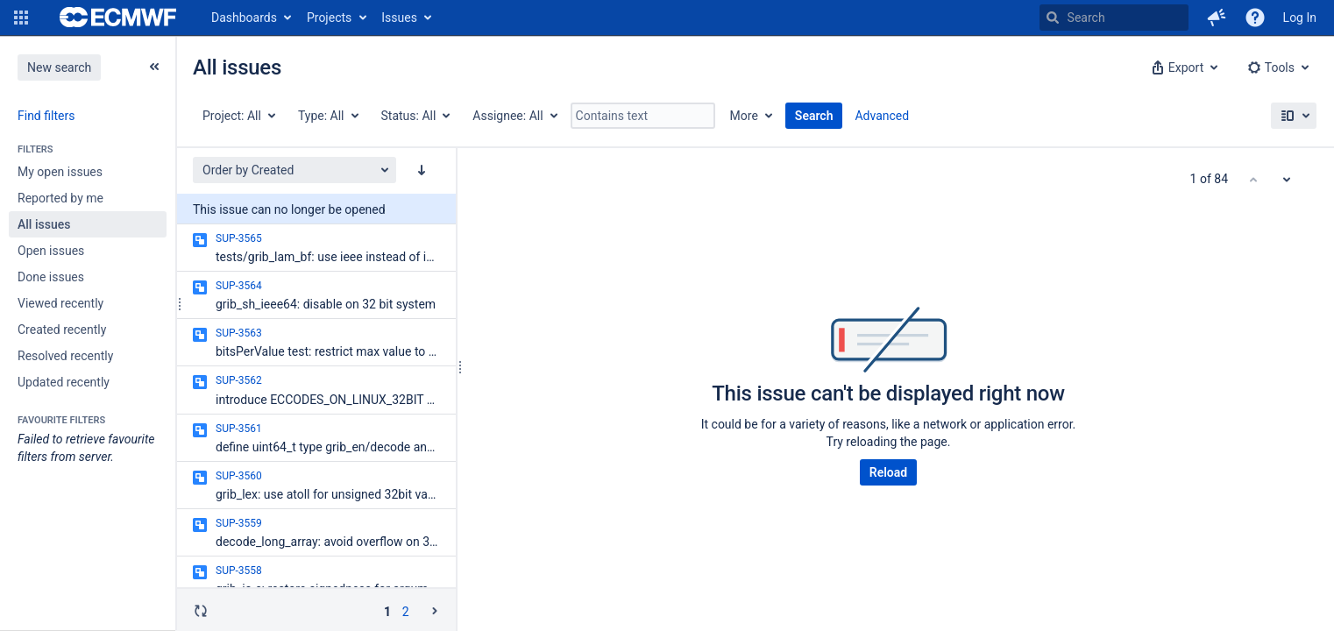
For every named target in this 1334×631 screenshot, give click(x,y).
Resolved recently (65, 356)
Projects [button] (329, 18)
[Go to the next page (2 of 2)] (435, 611)
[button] (21, 17)
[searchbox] (1114, 17)
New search (59, 67)
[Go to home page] (118, 17)
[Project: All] (238, 116)
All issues (44, 224)
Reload (888, 472)
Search (814, 116)
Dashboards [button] (244, 18)
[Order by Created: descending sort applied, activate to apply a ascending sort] (421, 170)
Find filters (46, 116)
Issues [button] (399, 18)
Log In (1299, 18)
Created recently (62, 330)
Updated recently (64, 382)
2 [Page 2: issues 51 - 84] (405, 612)
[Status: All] (415, 116)
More (744, 116)
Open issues (51, 251)
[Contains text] (643, 116)
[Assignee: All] (513, 116)
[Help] (1255, 17)
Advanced (882, 116)
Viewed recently (60, 303)
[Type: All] (327, 116)
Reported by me (60, 198)
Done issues (51, 277)
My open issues (60, 172)
